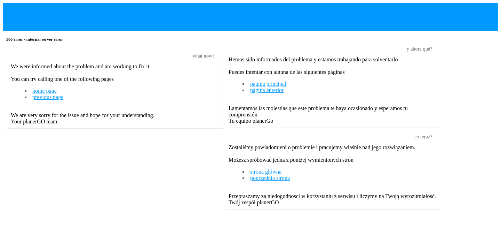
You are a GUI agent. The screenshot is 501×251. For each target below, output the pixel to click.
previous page (47, 97)
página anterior (267, 90)
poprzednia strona (270, 178)
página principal (268, 84)
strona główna (265, 172)
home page (44, 91)
